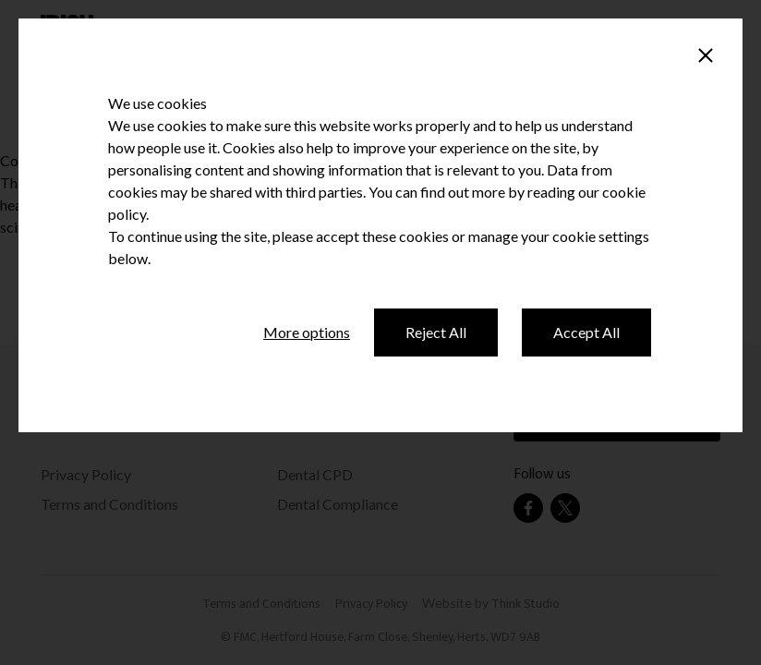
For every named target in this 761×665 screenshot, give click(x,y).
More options (306, 332)
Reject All (435, 332)
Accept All (586, 332)
